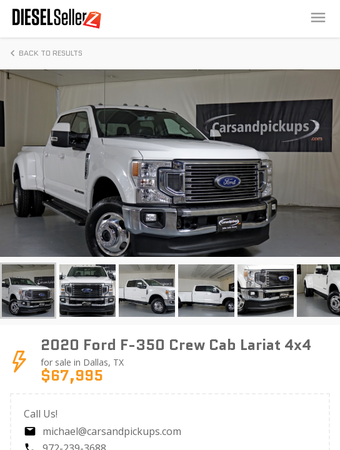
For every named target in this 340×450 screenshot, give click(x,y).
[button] (28, 290)
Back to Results (44, 53)
